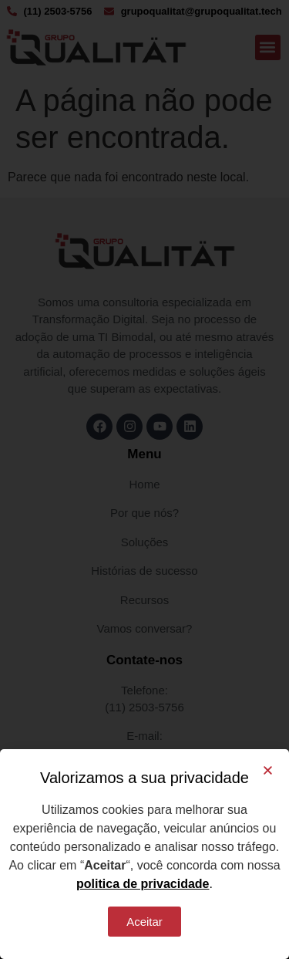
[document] (144, 479)
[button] (268, 770)
